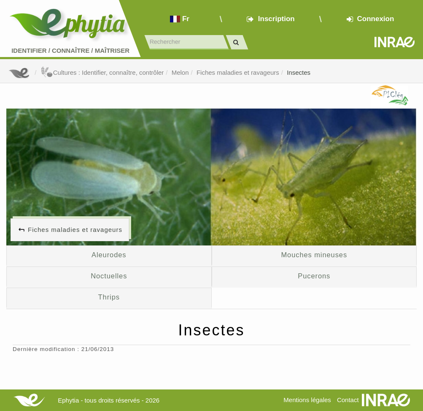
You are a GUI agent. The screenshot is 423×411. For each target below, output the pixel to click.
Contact (348, 399)
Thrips (109, 297)
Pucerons (314, 276)
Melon (180, 72)
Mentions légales (307, 399)
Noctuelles (109, 276)
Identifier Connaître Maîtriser (70, 50)
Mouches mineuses (314, 255)
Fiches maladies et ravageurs (238, 72)
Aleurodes (109, 255)
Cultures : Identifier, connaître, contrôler (102, 72)
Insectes (298, 72)
